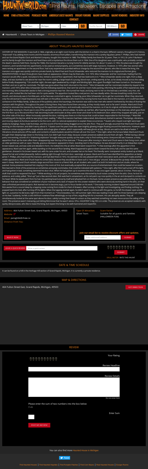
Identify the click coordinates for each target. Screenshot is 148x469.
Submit (120, 252)
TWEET (128, 35)
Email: (7, 218)
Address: (8, 210)
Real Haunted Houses (105, 452)
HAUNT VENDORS (119, 15)
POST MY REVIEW (39, 425)
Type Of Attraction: (85, 210)
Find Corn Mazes (87, 452)
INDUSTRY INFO (137, 15)
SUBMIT (127, 237)
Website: (8, 214)
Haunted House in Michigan (86, 438)
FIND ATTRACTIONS (20, 15)
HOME (6, 15)
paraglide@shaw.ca (20, 218)
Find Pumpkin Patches (69, 452)
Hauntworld (9, 34)
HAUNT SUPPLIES (101, 15)
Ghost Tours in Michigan (32, 34)
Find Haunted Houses (28, 452)
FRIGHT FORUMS (83, 15)
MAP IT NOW (12, 237)
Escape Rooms (122, 452)
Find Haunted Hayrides (48, 452)
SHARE (115, 35)
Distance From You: (13, 221)
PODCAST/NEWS (39, 15)
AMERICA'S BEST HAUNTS (61, 15)
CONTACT (74, 19)
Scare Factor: (106, 210)
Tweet (66, 445)
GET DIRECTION (135, 287)
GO (83, 26)
